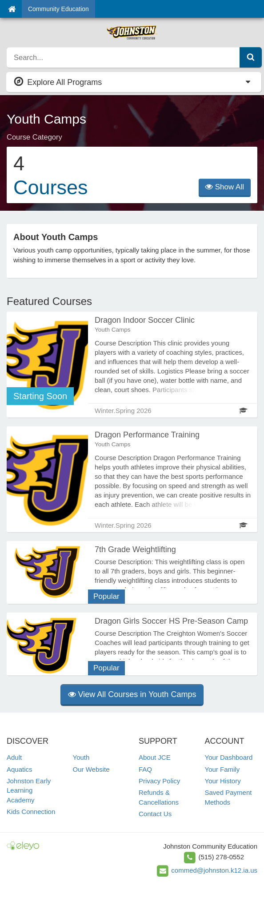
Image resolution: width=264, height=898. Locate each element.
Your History (223, 781)
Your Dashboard (229, 757)
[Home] (12, 9)
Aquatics (19, 769)
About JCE (155, 757)
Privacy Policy (159, 781)
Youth (81, 757)
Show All (224, 187)
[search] (123, 57)
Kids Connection (31, 811)
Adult (14, 757)
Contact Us (155, 814)
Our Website (91, 769)
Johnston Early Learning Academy (29, 790)
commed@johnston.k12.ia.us (214, 870)
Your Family (222, 769)
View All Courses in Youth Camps (132, 694)
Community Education (58, 8)
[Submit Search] (251, 57)
